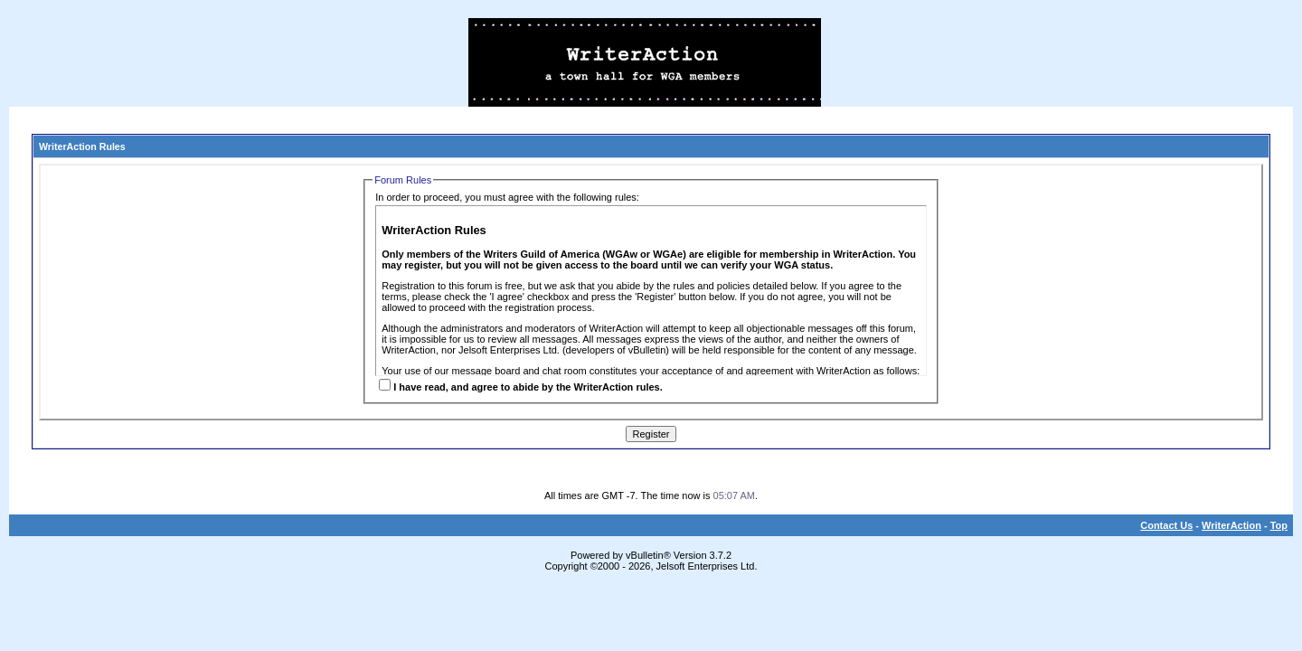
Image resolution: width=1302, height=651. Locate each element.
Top (1279, 525)
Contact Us (1166, 525)
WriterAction (1231, 525)
